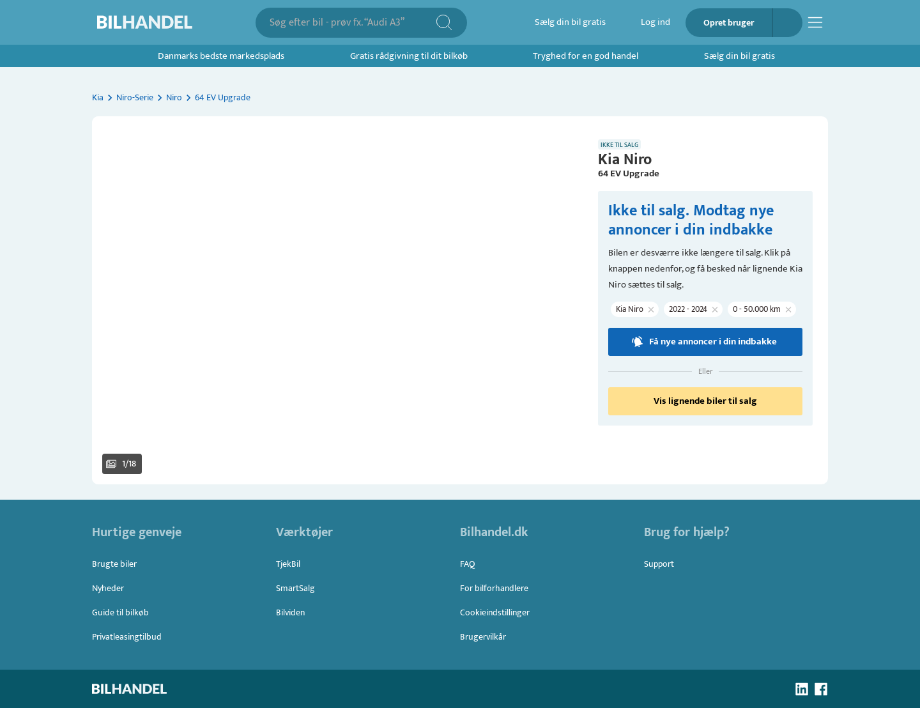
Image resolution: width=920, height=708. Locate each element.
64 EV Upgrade (222, 97)
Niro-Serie (134, 97)
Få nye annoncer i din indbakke (705, 342)
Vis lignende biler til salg (705, 401)
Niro (174, 97)
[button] (337, 300)
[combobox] (352, 23)
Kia (97, 97)
